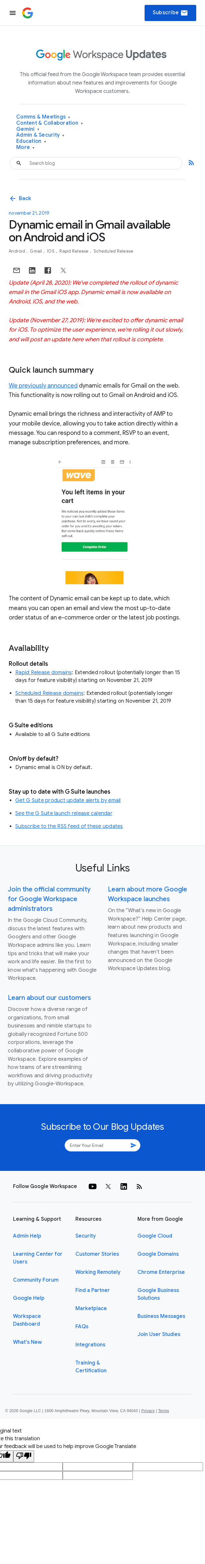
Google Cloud (154, 1236)
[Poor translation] (23, 1456)
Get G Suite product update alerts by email (68, 800)
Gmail (36, 251)
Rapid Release (74, 251)
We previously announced (43, 385)
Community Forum (35, 1280)
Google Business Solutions (158, 1294)
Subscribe (170, 13)
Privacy (148, 1411)
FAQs (81, 1326)
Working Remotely (98, 1272)
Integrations (90, 1345)
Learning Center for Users (37, 1258)
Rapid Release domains (43, 672)
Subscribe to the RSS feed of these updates (69, 826)
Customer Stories (97, 1254)
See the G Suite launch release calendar (63, 813)
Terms (163, 1411)
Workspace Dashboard (27, 1320)
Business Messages (161, 1316)
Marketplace (91, 1308)
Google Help (29, 1298)
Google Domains (158, 1254)
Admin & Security (40, 135)
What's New (27, 1342)
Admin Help (27, 1236)
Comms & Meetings (43, 117)
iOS (51, 251)
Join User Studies (158, 1334)
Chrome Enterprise (161, 1272)
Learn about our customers (49, 998)
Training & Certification (91, 1367)
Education (31, 141)
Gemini (27, 129)
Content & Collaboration (49, 123)
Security (85, 1236)
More (25, 147)
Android (17, 251)
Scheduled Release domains (49, 693)
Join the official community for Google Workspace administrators (49, 899)
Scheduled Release (113, 251)
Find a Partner (92, 1290)
